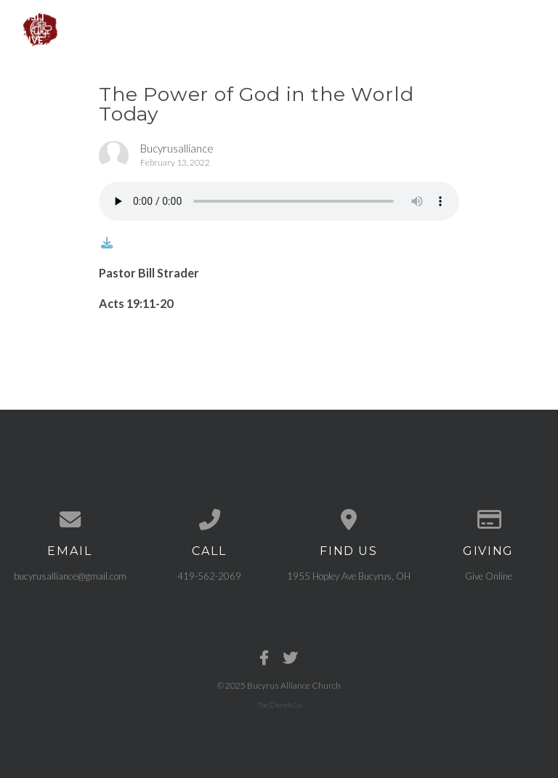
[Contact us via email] (70, 519)
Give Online (488, 576)
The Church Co (279, 704)
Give (32, 40)
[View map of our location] (349, 519)
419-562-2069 (209, 576)
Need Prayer (502, 16)
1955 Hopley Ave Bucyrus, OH (349, 576)
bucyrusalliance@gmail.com (70, 576)
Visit (33, 16)
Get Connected (404, 16)
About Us (97, 16)
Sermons (314, 16)
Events (247, 16)
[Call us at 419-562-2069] (209, 519)
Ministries (175, 16)
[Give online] (488, 519)
